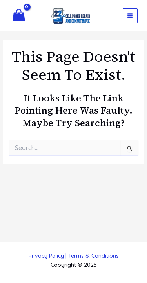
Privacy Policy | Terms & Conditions (74, 255)
